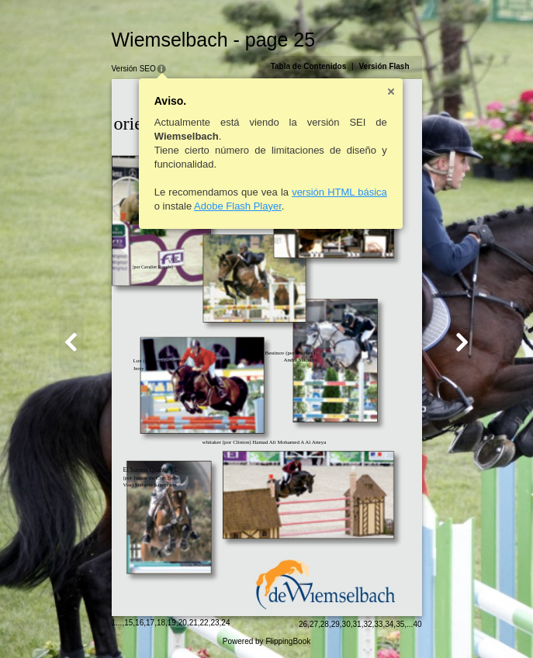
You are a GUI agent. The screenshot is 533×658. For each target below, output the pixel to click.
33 (378, 624)
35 (400, 624)
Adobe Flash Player (238, 206)
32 (367, 624)
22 (204, 622)
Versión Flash (383, 66)
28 (324, 624)
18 (161, 622)
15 (128, 622)
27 (314, 624)
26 (303, 624)
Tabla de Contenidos (309, 66)
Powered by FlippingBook (266, 641)
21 (193, 622)
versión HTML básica (339, 192)
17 (150, 622)
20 (182, 622)
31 (357, 624)
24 (225, 622)
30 (346, 624)
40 (417, 624)
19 (172, 622)
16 (139, 622)
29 (335, 624)
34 (389, 624)
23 (214, 622)
